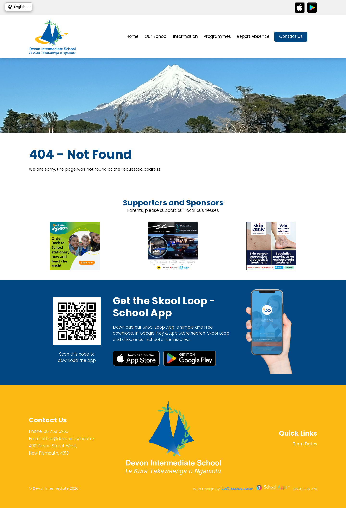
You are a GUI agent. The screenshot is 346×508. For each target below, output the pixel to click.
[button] (18, 7)
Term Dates (305, 444)
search (314, 36)
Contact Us (291, 36)
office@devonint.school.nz (68, 439)
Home (132, 36)
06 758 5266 (56, 431)
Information (185, 36)
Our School (156, 36)
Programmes (217, 36)
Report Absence (253, 36)
